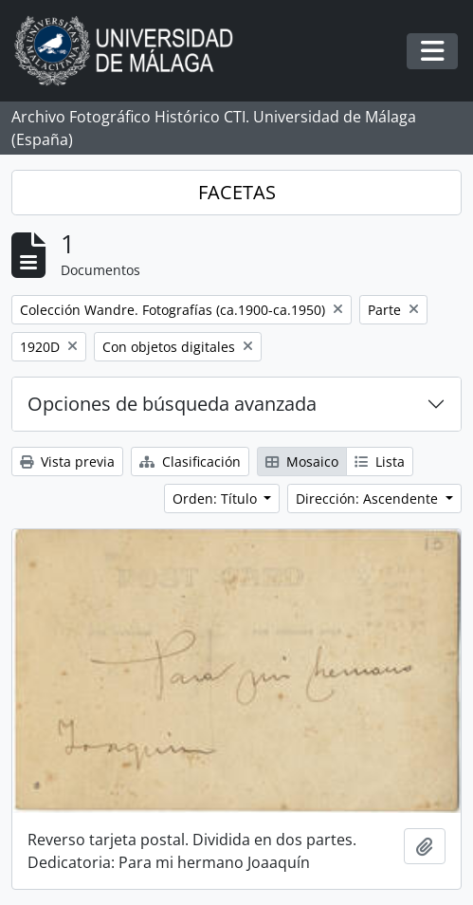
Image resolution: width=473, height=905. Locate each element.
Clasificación (190, 461)
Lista (380, 461)
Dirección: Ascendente (369, 498)
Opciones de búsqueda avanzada (172, 403)
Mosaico (301, 461)
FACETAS (237, 192)
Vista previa (67, 461)
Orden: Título (217, 498)
